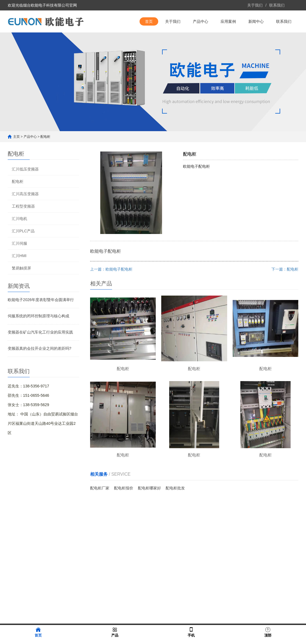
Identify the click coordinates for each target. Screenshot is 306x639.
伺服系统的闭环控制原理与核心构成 (38, 316)
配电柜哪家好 (149, 488)
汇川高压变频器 (25, 194)
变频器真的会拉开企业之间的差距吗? (39, 348)
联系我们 (277, 5)
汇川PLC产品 (23, 231)
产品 (114, 631)
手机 (191, 631)
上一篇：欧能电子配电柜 (111, 269)
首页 (149, 21)
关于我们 (255, 5)
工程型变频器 (23, 206)
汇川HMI (19, 256)
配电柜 (45, 137)
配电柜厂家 (99, 488)
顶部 (267, 631)
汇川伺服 (19, 243)
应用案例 (228, 21)
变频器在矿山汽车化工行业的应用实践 (40, 332)
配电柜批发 (175, 488)
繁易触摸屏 (21, 268)
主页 (16, 137)
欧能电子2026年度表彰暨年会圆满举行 (41, 300)
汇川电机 (19, 218)
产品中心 (200, 21)
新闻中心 (256, 21)
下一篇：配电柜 (284, 269)
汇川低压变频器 (25, 169)
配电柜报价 (123, 488)
